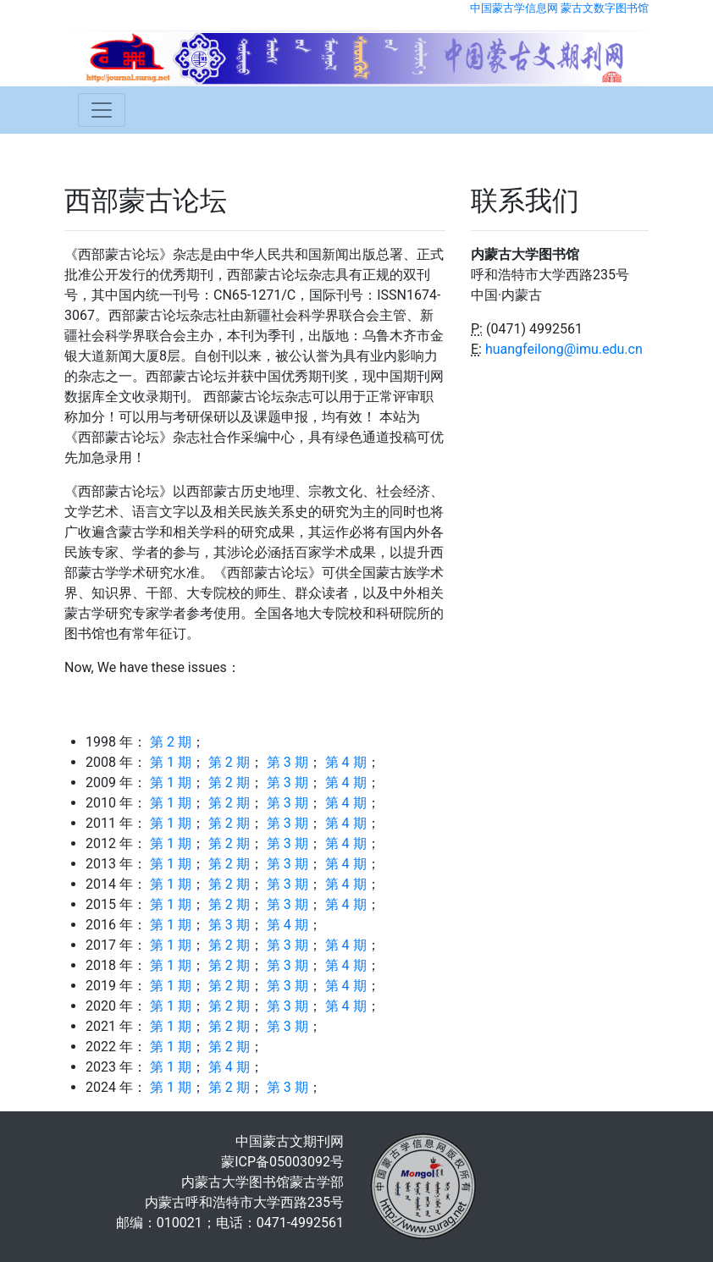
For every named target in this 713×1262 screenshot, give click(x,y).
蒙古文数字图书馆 (605, 8)
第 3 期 (287, 762)
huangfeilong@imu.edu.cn (564, 349)
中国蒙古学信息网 (514, 8)
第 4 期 (346, 762)
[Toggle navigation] (101, 110)
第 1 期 (170, 762)
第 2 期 (170, 742)
